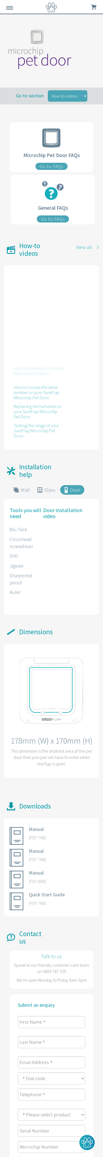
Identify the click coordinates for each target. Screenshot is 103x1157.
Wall (25, 489)
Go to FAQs (51, 166)
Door (75, 489)
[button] (87, 1142)
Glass (49, 489)
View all (84, 247)
